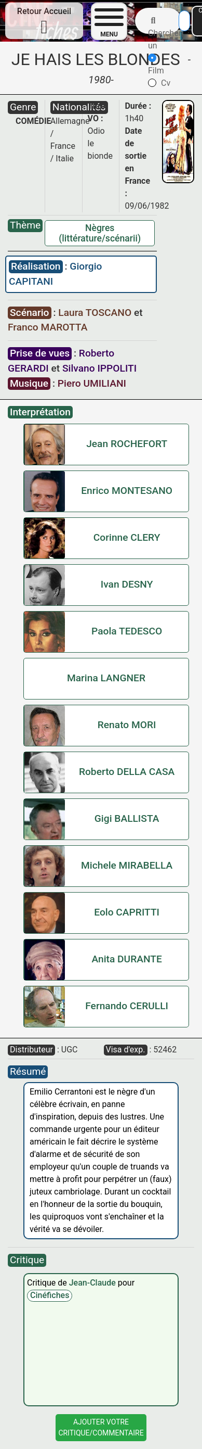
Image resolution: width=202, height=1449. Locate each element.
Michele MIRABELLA (126, 865)
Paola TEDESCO (126, 631)
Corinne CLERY (126, 537)
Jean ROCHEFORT (126, 444)
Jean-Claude (93, 1283)
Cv (159, 83)
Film (156, 64)
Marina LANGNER (106, 678)
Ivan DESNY (127, 584)
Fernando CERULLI (126, 1006)
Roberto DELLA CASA (126, 772)
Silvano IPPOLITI (99, 368)
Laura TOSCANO (96, 313)
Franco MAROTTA (47, 327)
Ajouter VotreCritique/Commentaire (100, 1427)
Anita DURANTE (126, 959)
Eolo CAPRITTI (126, 912)
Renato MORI (127, 725)
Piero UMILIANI (92, 383)
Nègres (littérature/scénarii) (100, 233)
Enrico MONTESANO (126, 491)
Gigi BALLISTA (127, 818)
